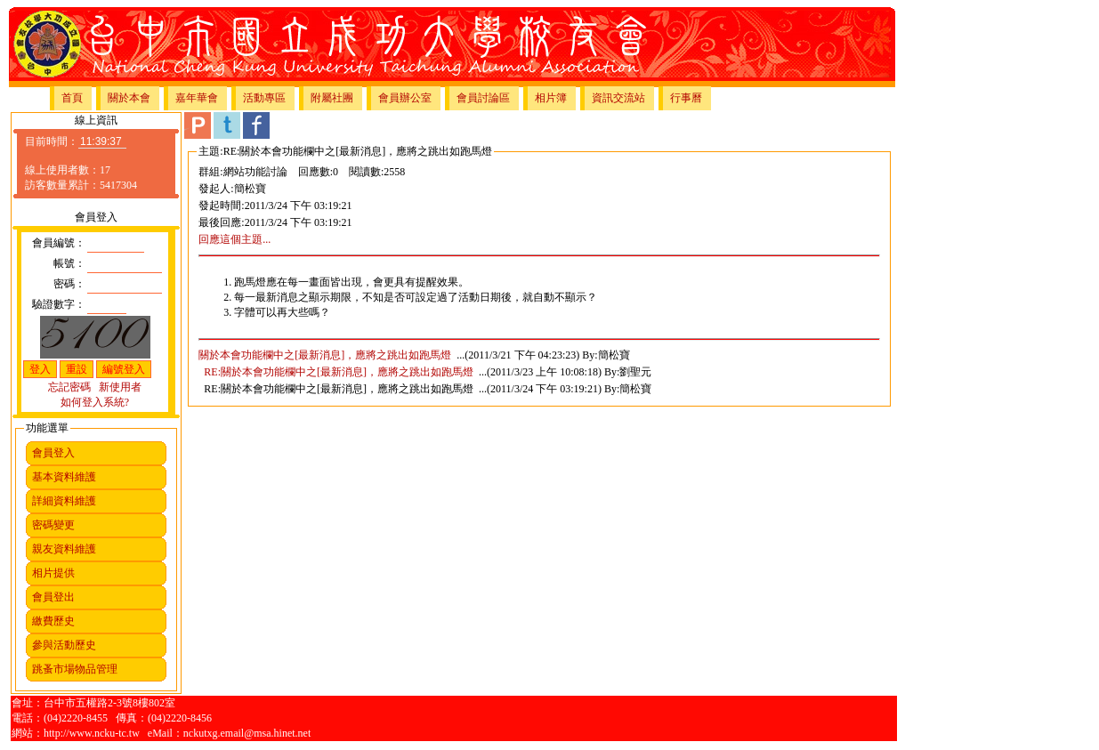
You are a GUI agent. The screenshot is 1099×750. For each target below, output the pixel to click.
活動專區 (264, 98)
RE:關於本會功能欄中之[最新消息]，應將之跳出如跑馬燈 (338, 372)
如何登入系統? (95, 402)
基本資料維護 (64, 477)
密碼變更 (53, 525)
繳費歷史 (53, 621)
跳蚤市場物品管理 (74, 669)
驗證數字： (58, 304)
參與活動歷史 (64, 645)
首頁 (72, 98)
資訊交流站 (618, 98)
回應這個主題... (234, 239)
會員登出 (53, 597)
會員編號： (58, 243)
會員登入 (53, 453)
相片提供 (53, 573)
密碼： (69, 284)
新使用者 (120, 387)
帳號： (69, 263)
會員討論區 (483, 98)
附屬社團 (332, 98)
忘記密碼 (69, 387)
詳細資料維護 (64, 501)
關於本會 (129, 98)
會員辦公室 (405, 98)
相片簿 (551, 98)
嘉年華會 (196, 98)
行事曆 (686, 98)
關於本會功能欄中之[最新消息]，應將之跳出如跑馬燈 (324, 355)
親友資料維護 (64, 549)
